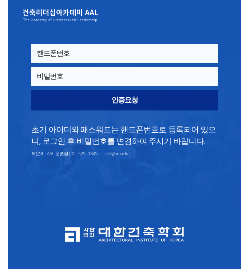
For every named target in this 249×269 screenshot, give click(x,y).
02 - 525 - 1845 (84, 153)
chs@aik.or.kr (116, 153)
